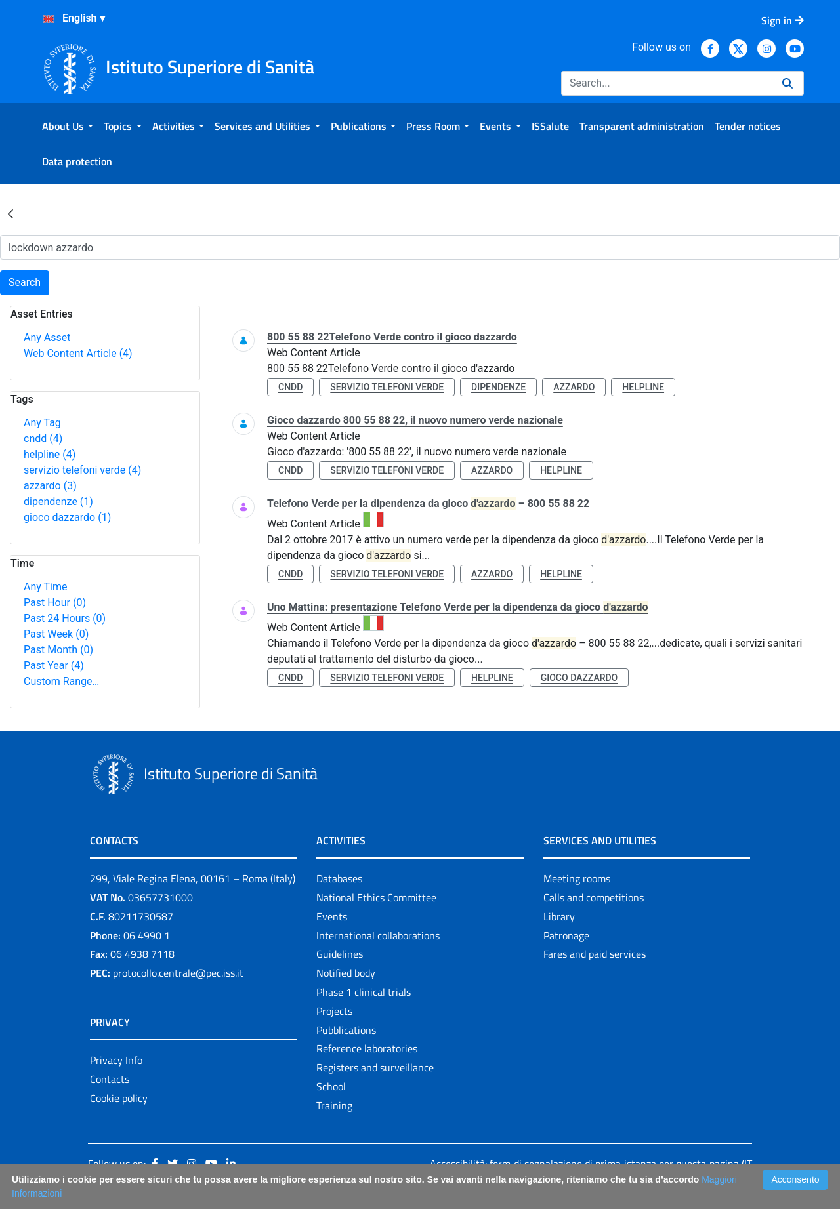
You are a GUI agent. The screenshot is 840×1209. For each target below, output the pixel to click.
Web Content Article (78, 353)
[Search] (666, 83)
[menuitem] (67, 126)
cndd (43, 438)
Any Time (45, 587)
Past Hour (55, 602)
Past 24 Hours (65, 618)
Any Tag (42, 423)
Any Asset (47, 337)
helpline (49, 454)
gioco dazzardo (67, 517)
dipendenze (58, 501)
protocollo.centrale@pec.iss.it (178, 973)
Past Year (54, 665)
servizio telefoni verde (82, 470)
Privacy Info (116, 1060)
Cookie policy (119, 1098)
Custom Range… (61, 681)
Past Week (56, 634)
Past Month (58, 650)
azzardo (50, 486)
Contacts (109, 1079)
